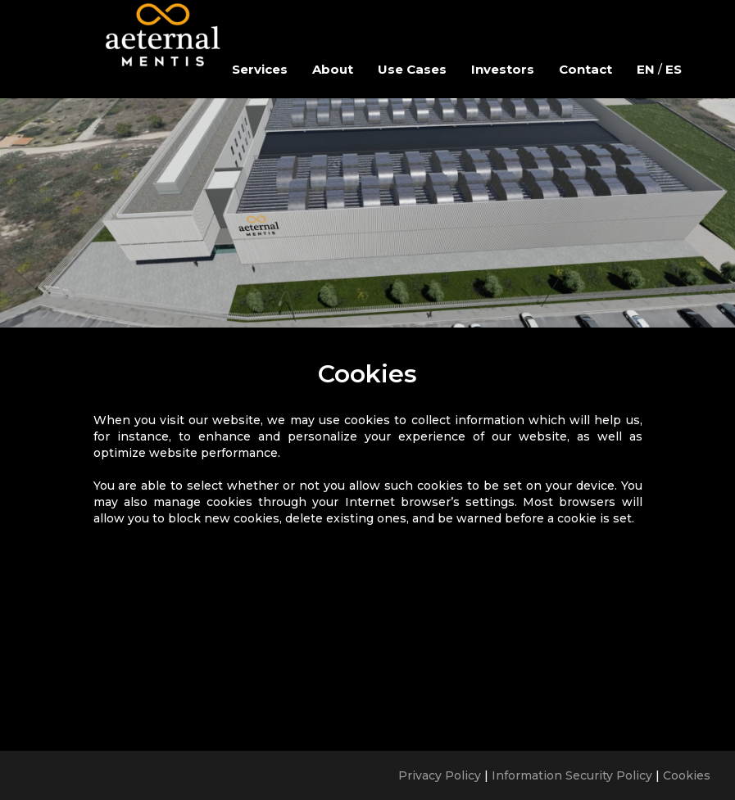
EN (646, 69)
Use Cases (412, 69)
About (332, 69)
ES (673, 69)
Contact (585, 69)
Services (260, 69)
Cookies (686, 775)
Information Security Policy (572, 775)
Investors (502, 69)
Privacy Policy (439, 775)
